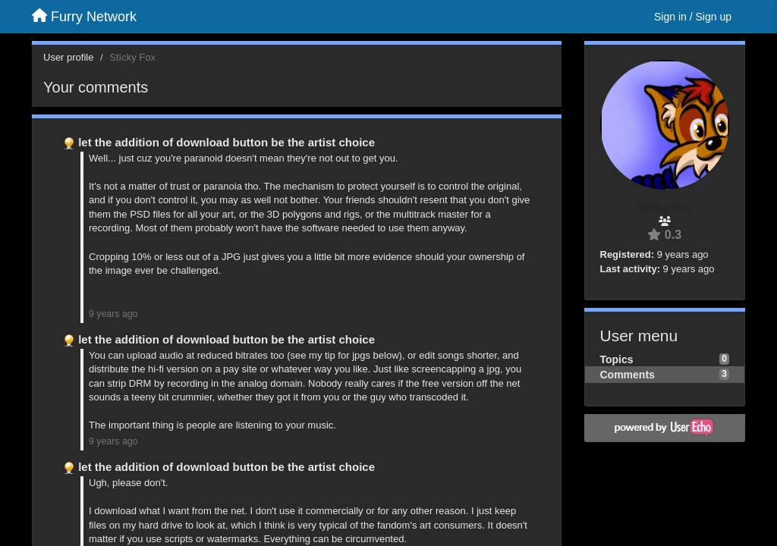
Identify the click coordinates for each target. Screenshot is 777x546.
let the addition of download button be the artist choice (226, 142)
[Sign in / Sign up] (693, 17)
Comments (627, 375)
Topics (617, 359)
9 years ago (113, 314)
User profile (68, 57)
